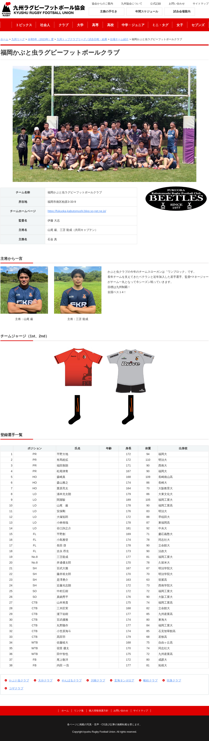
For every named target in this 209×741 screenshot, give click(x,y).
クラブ (63, 25)
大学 (80, 25)
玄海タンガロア (124, 680)
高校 (110, 25)
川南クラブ (98, 680)
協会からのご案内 (102, 3)
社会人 (45, 25)
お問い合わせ (177, 3)
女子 (180, 25)
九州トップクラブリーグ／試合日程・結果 (82, 39)
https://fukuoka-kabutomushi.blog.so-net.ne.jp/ (77, 211)
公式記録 (155, 3)
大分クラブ (45, 680)
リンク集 (79, 710)
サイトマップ (201, 3)
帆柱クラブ (150, 680)
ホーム (6, 25)
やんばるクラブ (72, 680)
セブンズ (198, 25)
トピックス (24, 25)
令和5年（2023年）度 (41, 39)
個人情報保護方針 (98, 710)
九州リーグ (18, 39)
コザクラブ (16, 688)
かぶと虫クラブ (19, 680)
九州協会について (131, 3)
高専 (95, 25)
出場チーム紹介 (119, 39)
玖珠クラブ (174, 680)
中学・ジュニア (133, 25)
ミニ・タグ (160, 25)
